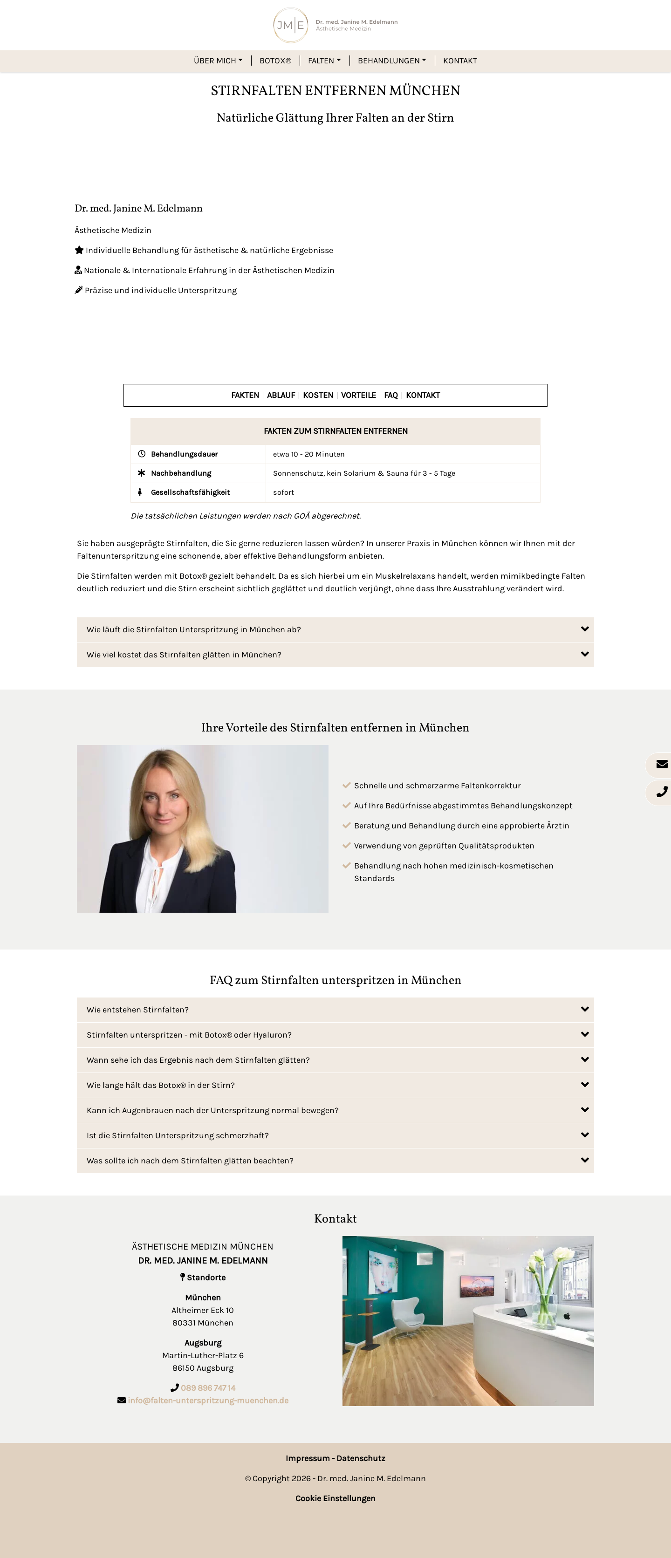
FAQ (391, 395)
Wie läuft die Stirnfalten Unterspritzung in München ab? (338, 628)
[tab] (335, 629)
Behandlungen (389, 60)
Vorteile (358, 395)
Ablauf (281, 395)
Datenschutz (360, 1458)
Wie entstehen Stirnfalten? (338, 1009)
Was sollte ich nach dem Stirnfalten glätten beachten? (338, 1160)
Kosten (318, 395)
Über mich (215, 60)
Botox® (275, 60)
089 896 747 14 (208, 1388)
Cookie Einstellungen (335, 1498)
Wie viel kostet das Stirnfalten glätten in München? (338, 654)
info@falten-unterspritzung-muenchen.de (208, 1400)
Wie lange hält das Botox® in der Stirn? (338, 1084)
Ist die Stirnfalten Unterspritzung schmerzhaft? (338, 1134)
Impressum (308, 1458)
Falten (321, 60)
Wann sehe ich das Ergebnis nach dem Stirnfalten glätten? (338, 1059)
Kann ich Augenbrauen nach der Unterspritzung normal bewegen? (338, 1109)
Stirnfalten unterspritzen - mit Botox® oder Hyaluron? (338, 1034)
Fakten (245, 395)
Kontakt (460, 60)
